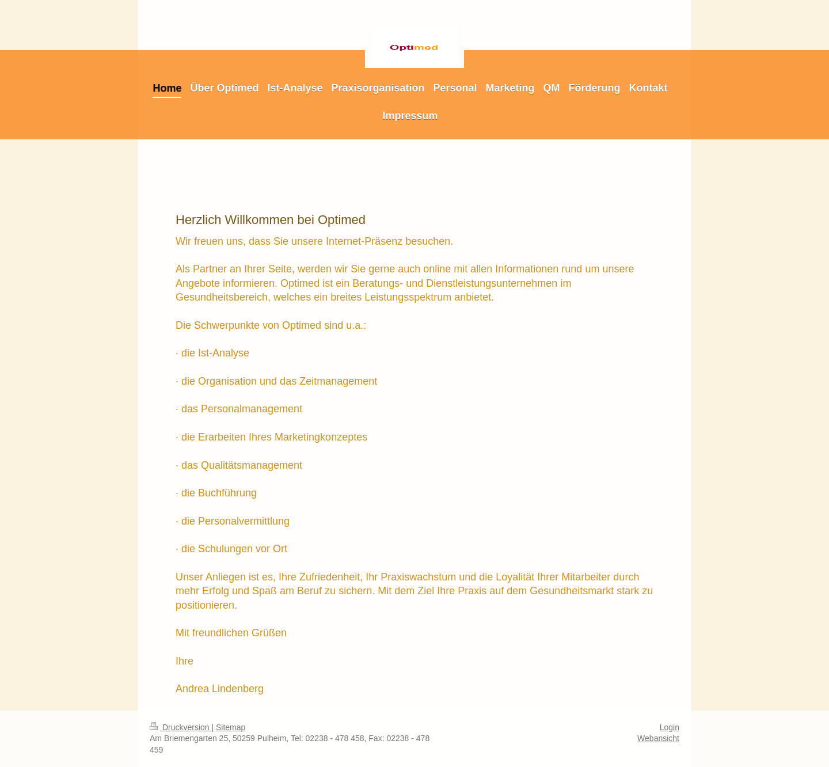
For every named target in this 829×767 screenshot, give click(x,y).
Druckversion (180, 727)
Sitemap (230, 727)
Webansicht (658, 738)
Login (669, 727)
